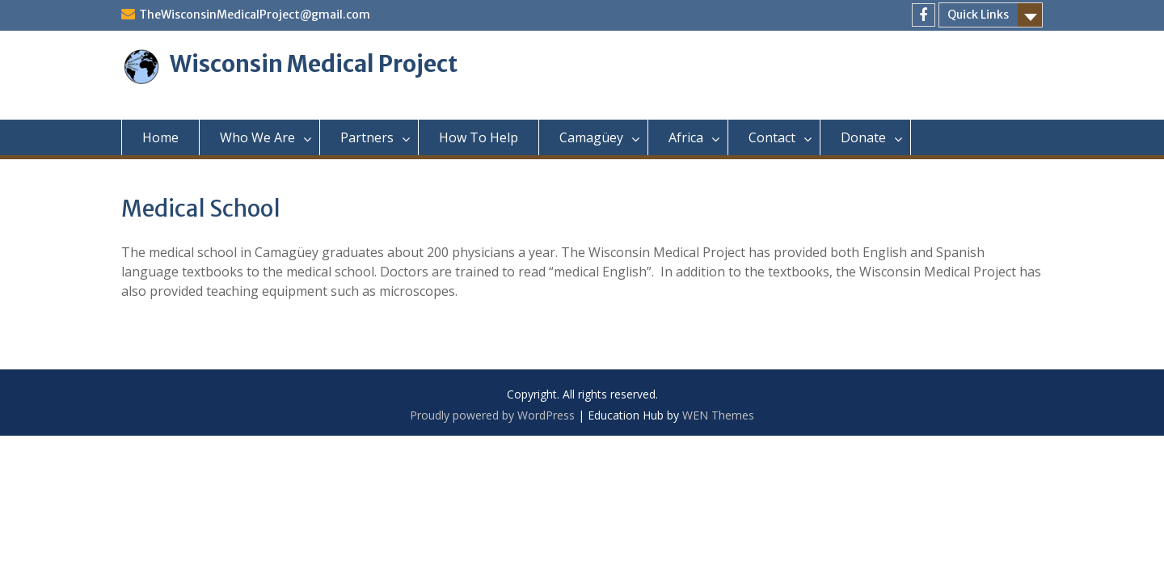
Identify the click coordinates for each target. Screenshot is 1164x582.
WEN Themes (718, 415)
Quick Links (978, 14)
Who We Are (257, 137)
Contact (772, 137)
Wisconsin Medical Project (314, 63)
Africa (685, 137)
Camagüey (591, 137)
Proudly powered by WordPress (492, 415)
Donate (863, 137)
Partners (367, 137)
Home (160, 137)
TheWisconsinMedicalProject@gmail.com (254, 14)
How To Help (478, 137)
